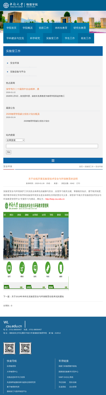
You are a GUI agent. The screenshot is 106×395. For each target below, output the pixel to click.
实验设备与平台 (18, 71)
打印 (78, 183)
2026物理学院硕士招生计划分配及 (23, 114)
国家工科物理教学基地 (68, 366)
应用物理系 (11, 366)
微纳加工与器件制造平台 (17, 391)
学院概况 (28, 27)
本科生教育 (61, 27)
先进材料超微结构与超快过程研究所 (21, 382)
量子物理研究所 (13, 387)
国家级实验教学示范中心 (68, 372)
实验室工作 (52, 38)
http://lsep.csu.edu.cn (55, 199)
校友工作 (86, 38)
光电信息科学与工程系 (16, 377)
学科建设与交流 (15, 38)
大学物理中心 (12, 372)
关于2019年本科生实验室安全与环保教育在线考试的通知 (38, 296)
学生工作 (70, 38)
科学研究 (35, 38)
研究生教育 (80, 27)
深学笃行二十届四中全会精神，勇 (22, 89)
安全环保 (14, 63)
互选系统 (62, 387)
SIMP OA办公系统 (66, 377)
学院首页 (11, 27)
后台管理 (72, 387)
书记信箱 (62, 382)
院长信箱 (72, 382)
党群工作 (44, 27)
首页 (81, 167)
